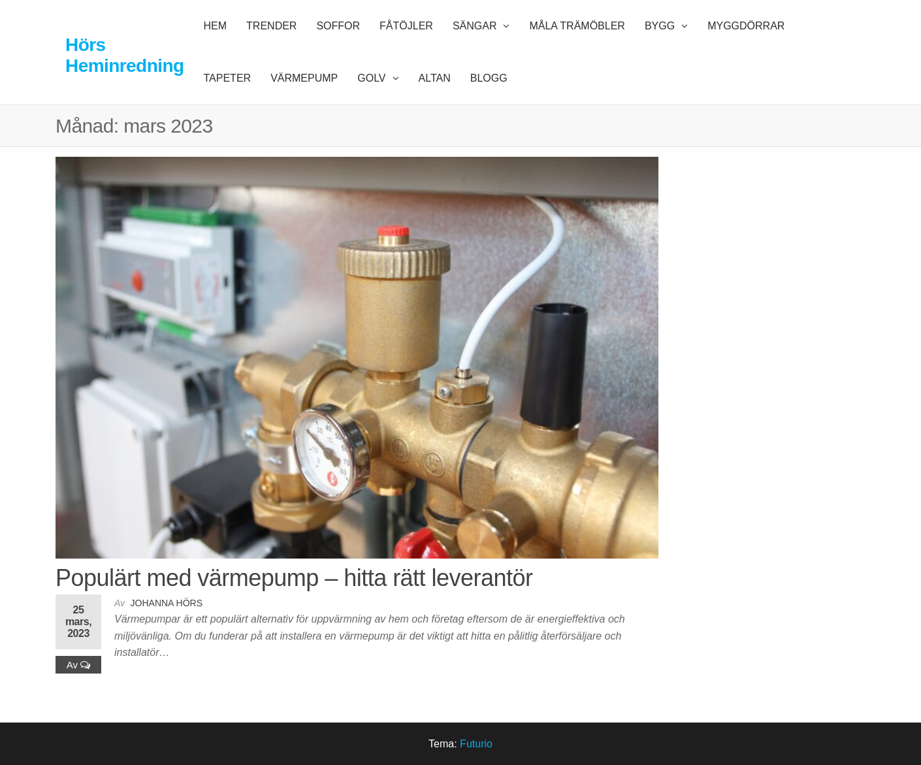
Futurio (476, 743)
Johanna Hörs (166, 603)
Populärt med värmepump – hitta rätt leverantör (294, 577)
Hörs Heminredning (124, 55)
